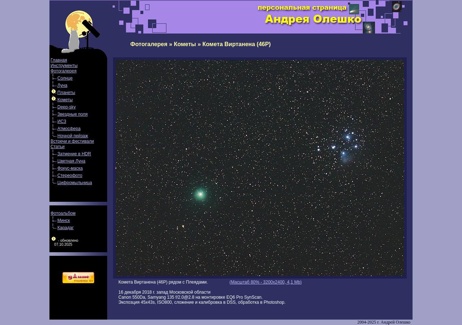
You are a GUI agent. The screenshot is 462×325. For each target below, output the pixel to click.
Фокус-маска (70, 168)
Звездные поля (72, 114)
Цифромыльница (74, 182)
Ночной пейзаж (72, 135)
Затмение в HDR (74, 153)
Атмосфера (68, 128)
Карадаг (65, 227)
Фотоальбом (63, 213)
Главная (59, 60)
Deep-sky (66, 107)
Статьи (58, 146)
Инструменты (64, 65)
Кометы (65, 99)
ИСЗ (61, 121)
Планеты (66, 92)
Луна (62, 85)
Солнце (65, 78)
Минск (63, 220)
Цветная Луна (71, 161)
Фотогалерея (64, 71)
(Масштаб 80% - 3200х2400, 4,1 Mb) (266, 282)
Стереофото (69, 175)
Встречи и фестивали (72, 141)
